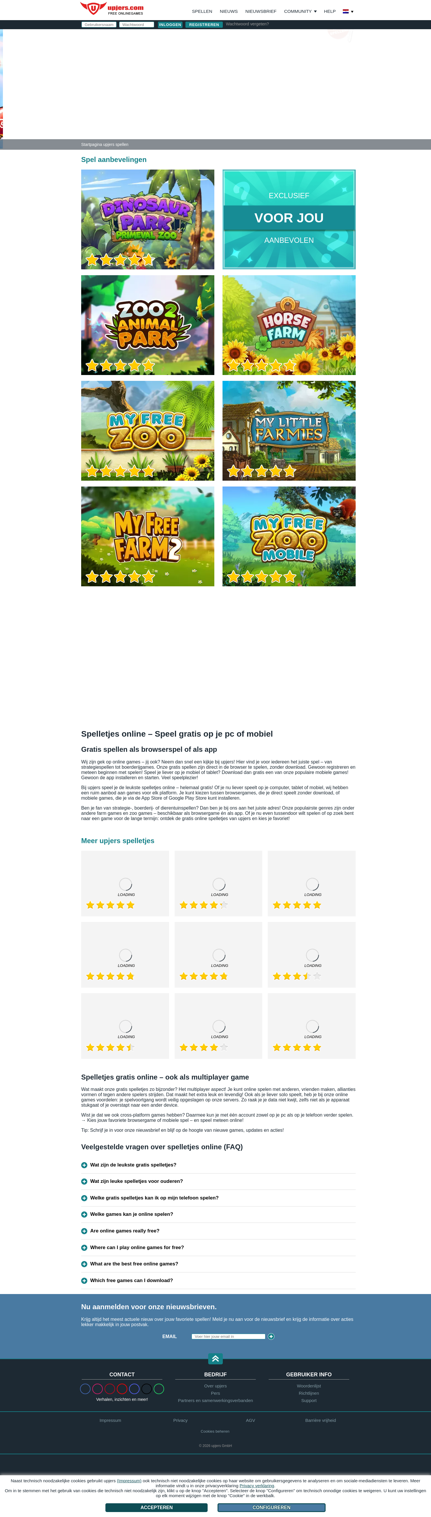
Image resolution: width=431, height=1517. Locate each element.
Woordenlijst (309, 1385)
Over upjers (215, 1385)
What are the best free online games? (134, 1264)
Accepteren (156, 1507)
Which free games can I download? (131, 1280)
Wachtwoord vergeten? (247, 24)
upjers (112, 8)
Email (169, 1336)
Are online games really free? (124, 1231)
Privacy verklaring (257, 1485)
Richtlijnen (309, 1393)
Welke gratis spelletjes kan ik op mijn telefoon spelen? (154, 1198)
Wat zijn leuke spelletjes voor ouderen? (136, 1181)
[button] (215, 1359)
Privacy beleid (298, 108)
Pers (215, 1393)
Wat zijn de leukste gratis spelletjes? (133, 1165)
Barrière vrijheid (320, 1420)
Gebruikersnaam (252, 51)
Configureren (272, 1507)
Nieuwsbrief (261, 11)
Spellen (202, 11)
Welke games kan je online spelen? (131, 1214)
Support (309, 1400)
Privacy (180, 1420)
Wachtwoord (248, 75)
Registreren (204, 24)
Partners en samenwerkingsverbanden (215, 1400)
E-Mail (238, 63)
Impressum (110, 1420)
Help (330, 11)
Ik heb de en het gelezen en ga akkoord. (287, 111)
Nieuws (229, 11)
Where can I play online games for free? (137, 1247)
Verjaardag (246, 86)
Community (298, 11)
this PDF (333, 95)
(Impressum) (129, 1480)
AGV (263, 108)
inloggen (285, 36)
